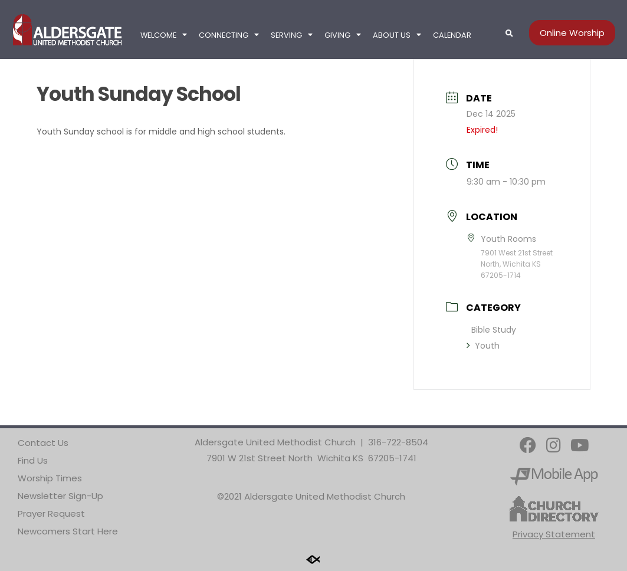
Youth (483, 346)
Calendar (452, 35)
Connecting (229, 35)
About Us (397, 35)
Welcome (163, 35)
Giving (342, 35)
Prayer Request (51, 513)
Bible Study (493, 330)
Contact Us (43, 443)
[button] (509, 33)
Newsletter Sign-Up (60, 496)
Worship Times (50, 478)
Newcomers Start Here (68, 531)
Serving (292, 35)
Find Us (33, 460)
